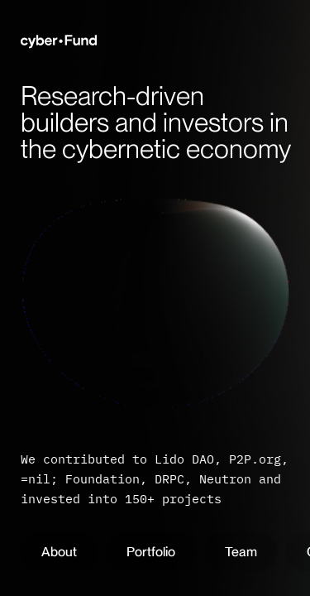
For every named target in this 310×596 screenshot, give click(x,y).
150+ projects (173, 499)
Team (241, 552)
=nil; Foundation (80, 479)
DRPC (169, 479)
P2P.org (255, 459)
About (59, 552)
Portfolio (150, 552)
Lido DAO (184, 459)
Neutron (225, 479)
